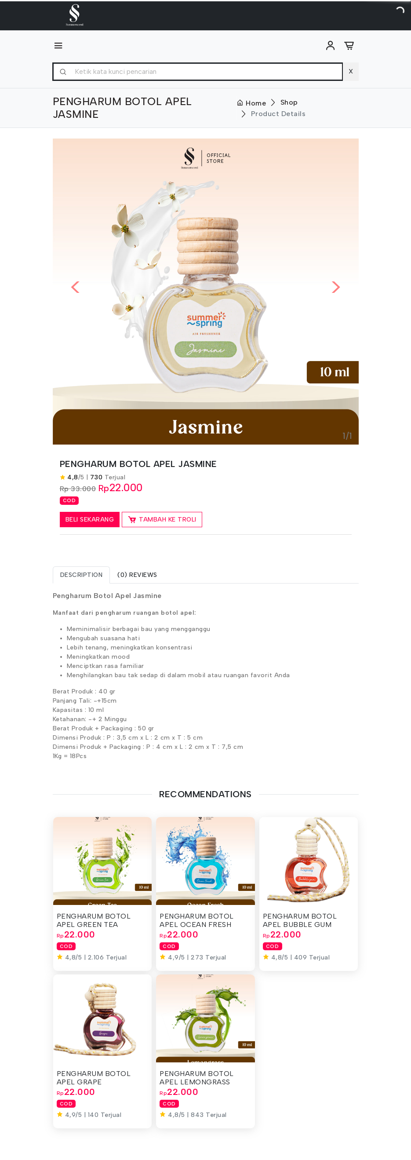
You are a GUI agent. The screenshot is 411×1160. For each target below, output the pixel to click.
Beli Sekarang (89, 519)
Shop (289, 102)
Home (251, 103)
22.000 (126, 488)
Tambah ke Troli (161, 519)
